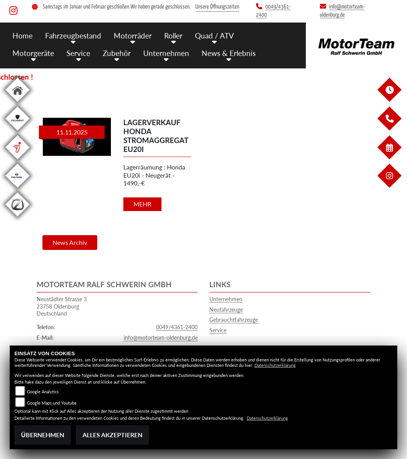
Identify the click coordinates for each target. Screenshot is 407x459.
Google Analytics (43, 391)
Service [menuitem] (78, 53)
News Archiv (70, 242)
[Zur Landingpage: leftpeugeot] (17, 132)
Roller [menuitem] (173, 35)
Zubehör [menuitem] (117, 53)
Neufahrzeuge (226, 309)
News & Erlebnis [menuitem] (229, 53)
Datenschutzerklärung (275, 365)
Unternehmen (225, 299)
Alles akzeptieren (112, 434)
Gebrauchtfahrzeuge (233, 319)
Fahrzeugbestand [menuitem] (73, 35)
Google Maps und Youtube (52, 402)
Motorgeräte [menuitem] (33, 53)
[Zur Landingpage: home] (17, 103)
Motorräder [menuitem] (133, 35)
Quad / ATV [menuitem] (214, 35)
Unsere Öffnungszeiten (217, 7)
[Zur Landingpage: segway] (17, 160)
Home (22, 35)
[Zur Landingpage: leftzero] (17, 218)
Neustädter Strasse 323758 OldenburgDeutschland (62, 306)
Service (217, 330)
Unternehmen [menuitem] (166, 53)
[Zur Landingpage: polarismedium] (17, 189)
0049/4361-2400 (177, 327)
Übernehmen (42, 434)
